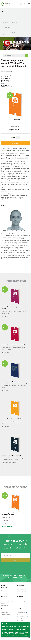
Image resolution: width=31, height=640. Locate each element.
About (24, 612)
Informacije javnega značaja (23, 616)
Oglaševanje (19, 618)
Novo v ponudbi (4, 600)
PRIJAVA (15, 560)
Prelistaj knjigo (15, 119)
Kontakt (19, 614)
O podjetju (19, 612)
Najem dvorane (20, 593)
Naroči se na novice (5, 614)
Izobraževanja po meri (21, 591)
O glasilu (3, 590)
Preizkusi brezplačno (21, 601)
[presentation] (15, 569)
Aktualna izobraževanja (22, 589)
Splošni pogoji (20, 620)
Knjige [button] (5, 18)
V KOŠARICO (15, 143)
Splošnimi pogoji (17, 575)
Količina (13, 137)
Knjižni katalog (6, 27)
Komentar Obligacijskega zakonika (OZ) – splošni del (15, 33)
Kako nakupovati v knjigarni (10, 22)
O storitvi (19, 600)
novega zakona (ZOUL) (15, 626)
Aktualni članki (4, 612)
